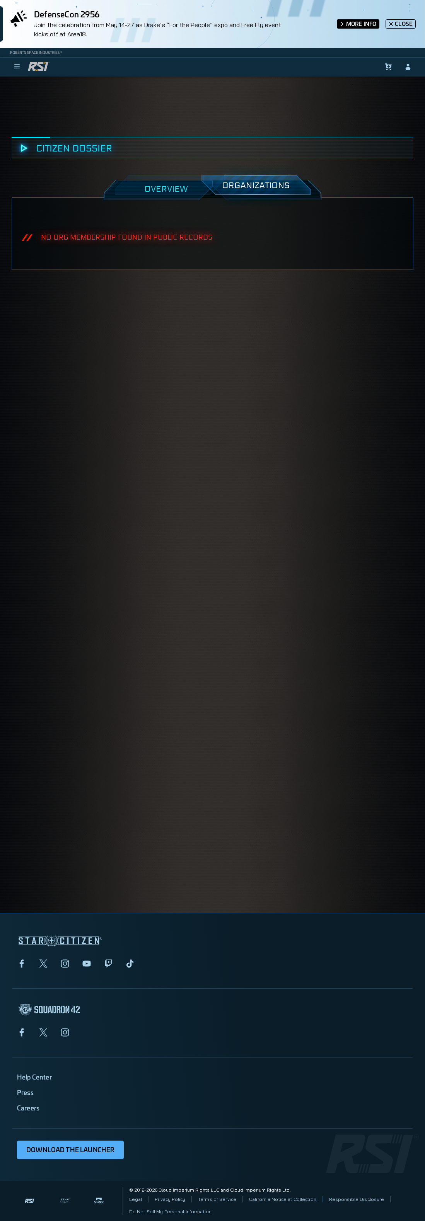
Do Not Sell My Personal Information (170, 1211)
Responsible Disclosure (356, 1199)
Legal (135, 1199)
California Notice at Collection (282, 1199)
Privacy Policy (170, 1199)
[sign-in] (408, 67)
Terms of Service (217, 1199)
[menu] (17, 67)
